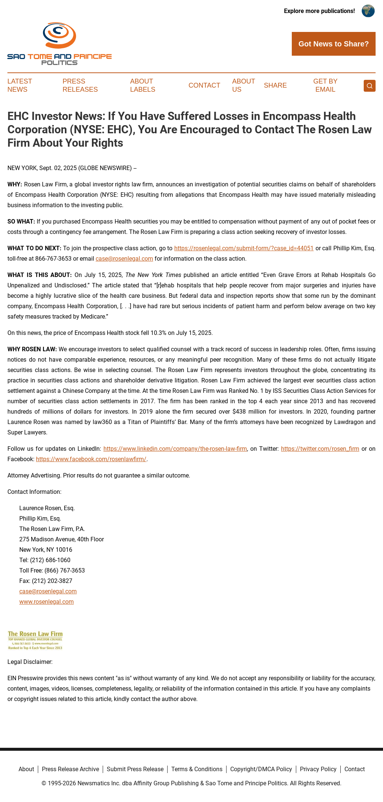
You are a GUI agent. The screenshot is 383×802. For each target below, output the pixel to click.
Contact (205, 85)
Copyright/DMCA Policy (261, 769)
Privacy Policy (318, 769)
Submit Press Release (135, 769)
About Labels (142, 85)
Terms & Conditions (196, 769)
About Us (243, 85)
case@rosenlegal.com (124, 258)
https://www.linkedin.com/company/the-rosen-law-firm (175, 448)
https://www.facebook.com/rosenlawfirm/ (91, 459)
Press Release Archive (70, 769)
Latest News (19, 85)
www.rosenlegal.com (46, 601)
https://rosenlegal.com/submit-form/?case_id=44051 (244, 248)
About (26, 769)
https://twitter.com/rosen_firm (320, 448)
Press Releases (80, 85)
